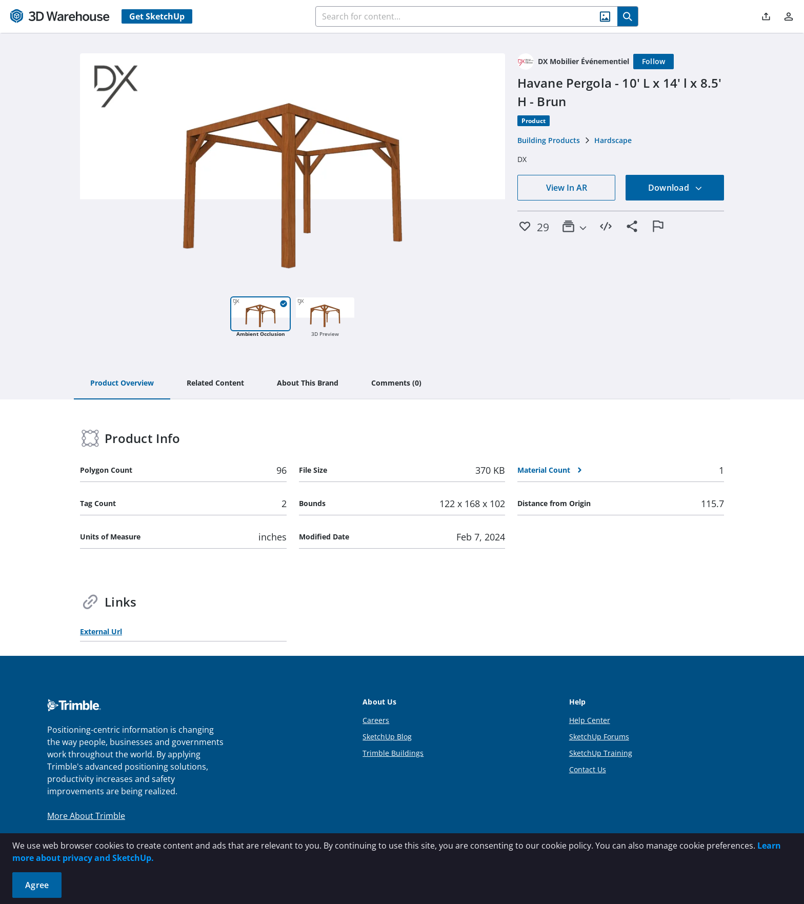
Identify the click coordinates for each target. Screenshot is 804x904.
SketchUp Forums (599, 736)
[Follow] (653, 61)
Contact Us (587, 769)
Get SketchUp (157, 16)
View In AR (566, 187)
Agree (37, 885)
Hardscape (613, 140)
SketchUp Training (600, 753)
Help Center (589, 720)
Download (675, 187)
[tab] (122, 383)
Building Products (548, 140)
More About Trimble (86, 815)
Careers (376, 720)
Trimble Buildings (393, 753)
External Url (101, 631)
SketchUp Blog (387, 736)
